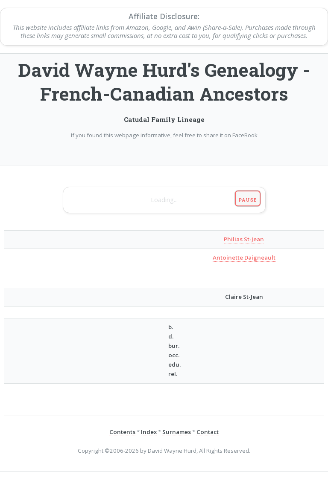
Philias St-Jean (244, 239)
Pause (247, 200)
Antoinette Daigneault (244, 257)
